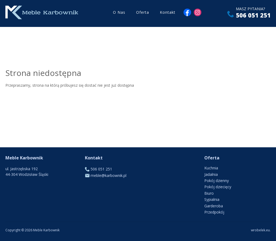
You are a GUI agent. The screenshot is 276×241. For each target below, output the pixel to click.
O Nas (119, 13)
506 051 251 (253, 16)
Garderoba (213, 206)
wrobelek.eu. (261, 230)
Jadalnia (211, 174)
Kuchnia (211, 168)
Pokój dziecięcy (217, 187)
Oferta (142, 13)
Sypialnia (211, 199)
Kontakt (167, 13)
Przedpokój (214, 212)
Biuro (209, 193)
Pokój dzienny (216, 181)
